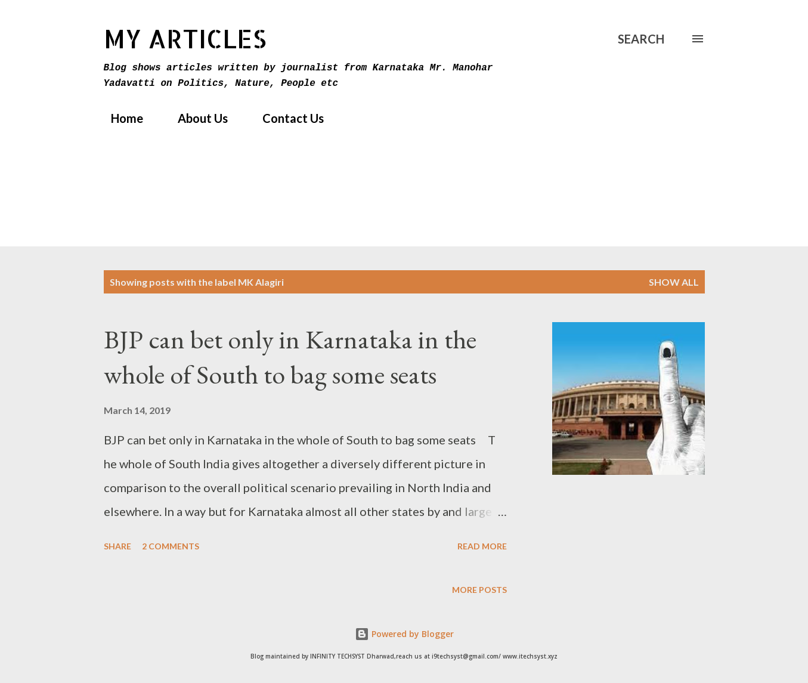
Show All (674, 282)
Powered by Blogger (404, 633)
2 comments (170, 546)
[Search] (641, 38)
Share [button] (117, 546)
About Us (196, 118)
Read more (482, 546)
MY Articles (185, 38)
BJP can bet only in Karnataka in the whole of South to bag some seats (290, 356)
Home (120, 118)
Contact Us (286, 118)
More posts (479, 590)
